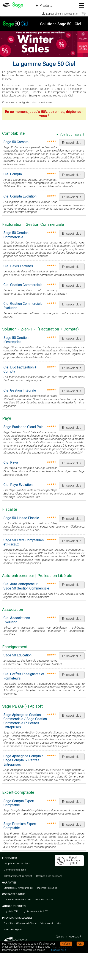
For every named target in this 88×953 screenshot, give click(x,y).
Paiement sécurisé (47, 888)
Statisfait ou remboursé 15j (18, 888)
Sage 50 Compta (15, 142)
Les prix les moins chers (17, 863)
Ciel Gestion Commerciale (22, 285)
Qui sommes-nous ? (68, 936)
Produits (46, 5)
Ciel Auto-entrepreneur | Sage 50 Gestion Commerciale (26, 586)
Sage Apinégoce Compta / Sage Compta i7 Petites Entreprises (23, 760)
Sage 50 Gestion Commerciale (15, 235)
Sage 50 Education (17, 655)
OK (80, 943)
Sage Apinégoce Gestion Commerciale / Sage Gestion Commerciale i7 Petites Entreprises (25, 721)
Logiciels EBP (11, 911)
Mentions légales (13, 929)
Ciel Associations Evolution (16, 620)
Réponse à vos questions (49, 876)
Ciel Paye (10, 462)
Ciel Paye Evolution (18, 485)
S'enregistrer (71, 13)
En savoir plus (71, 142)
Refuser (66, 943)
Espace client (53, 13)
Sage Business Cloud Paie (23, 427)
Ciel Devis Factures (18, 266)
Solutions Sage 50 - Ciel (60, 24)
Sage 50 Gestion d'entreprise (15, 340)
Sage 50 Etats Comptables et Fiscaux (23, 542)
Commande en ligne (15, 869)
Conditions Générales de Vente (20, 923)
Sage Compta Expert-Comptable (19, 803)
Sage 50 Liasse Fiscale (21, 518)
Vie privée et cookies (51, 923)
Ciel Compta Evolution (19, 196)
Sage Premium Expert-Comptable (20, 826)
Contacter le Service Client (17, 899)
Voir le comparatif (72, 134)
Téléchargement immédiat (18, 876)
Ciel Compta (12, 174)
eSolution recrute (44, 899)
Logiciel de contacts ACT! (35, 911)
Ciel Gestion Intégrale (19, 390)
